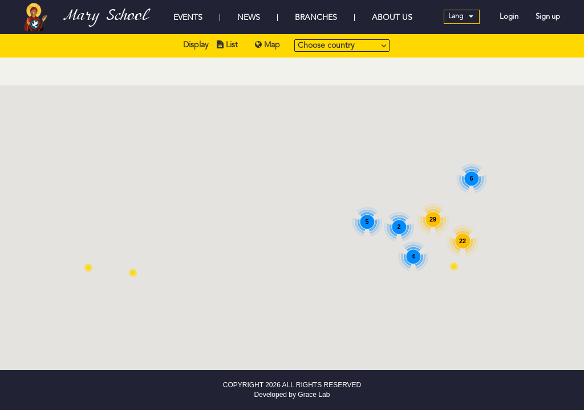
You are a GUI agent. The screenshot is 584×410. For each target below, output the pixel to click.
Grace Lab (314, 395)
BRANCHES (316, 17)
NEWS (248, 17)
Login (509, 16)
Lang (460, 16)
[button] (132, 272)
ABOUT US (392, 17)
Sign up (548, 16)
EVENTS (187, 17)
